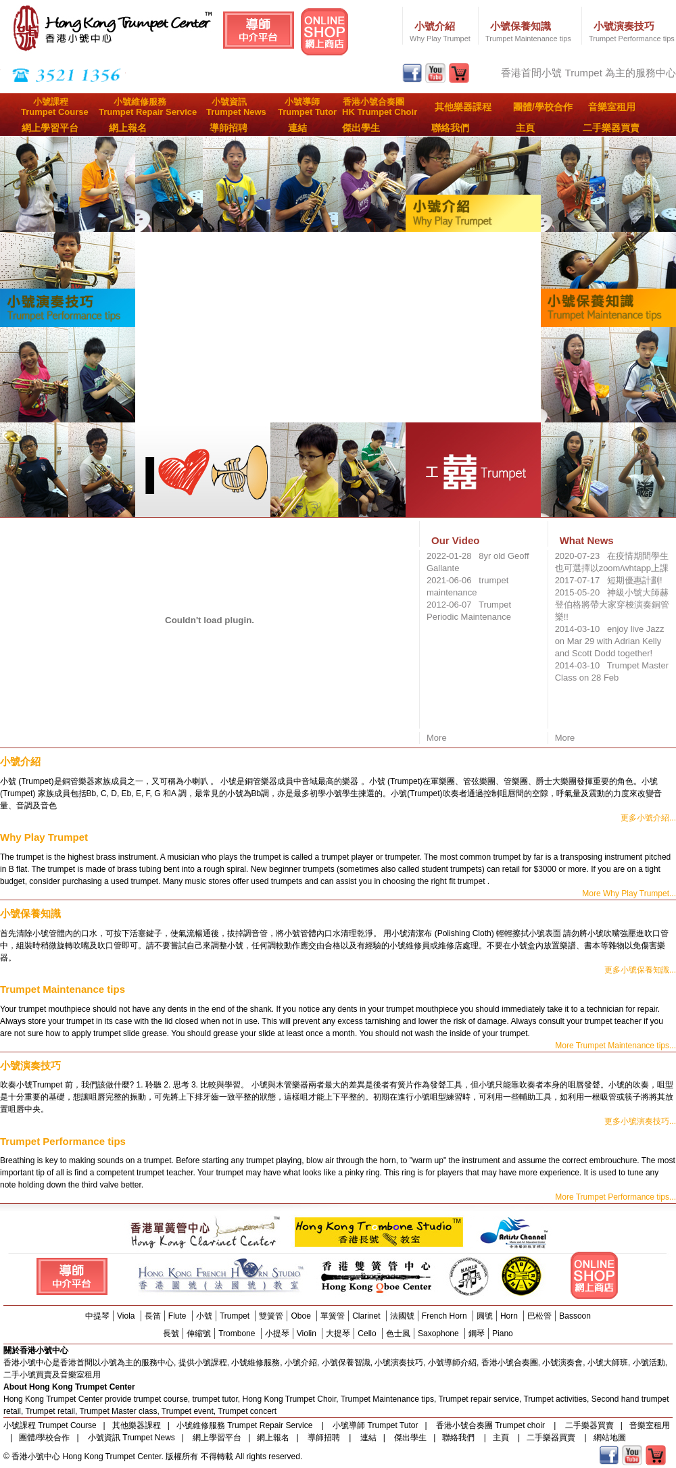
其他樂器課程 (463, 106)
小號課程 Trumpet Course (50, 1425)
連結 (297, 127)
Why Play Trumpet (440, 38)
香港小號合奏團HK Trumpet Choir (379, 107)
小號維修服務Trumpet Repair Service (148, 107)
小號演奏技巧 (624, 26)
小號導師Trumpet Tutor (307, 107)
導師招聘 (228, 127)
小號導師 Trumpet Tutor (375, 1425)
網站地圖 (610, 1437)
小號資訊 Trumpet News (131, 1437)
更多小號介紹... (648, 818)
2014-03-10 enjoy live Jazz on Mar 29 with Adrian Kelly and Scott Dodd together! (610, 641)
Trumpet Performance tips (632, 38)
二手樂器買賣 (611, 127)
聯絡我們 (450, 127)
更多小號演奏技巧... (640, 1121)
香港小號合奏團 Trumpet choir (491, 1425)
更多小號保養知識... (640, 970)
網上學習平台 (50, 127)
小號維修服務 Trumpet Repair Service (245, 1425)
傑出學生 (361, 127)
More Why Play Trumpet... (629, 893)
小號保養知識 (520, 26)
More (437, 738)
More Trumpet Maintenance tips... (615, 1045)
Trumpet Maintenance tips (528, 38)
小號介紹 (434, 26)
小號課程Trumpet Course (55, 107)
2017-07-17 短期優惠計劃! (608, 580)
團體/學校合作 (543, 106)
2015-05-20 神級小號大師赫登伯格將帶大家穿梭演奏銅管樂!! (612, 604)
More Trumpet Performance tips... (615, 1197)
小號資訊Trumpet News (236, 107)
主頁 (525, 127)
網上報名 (128, 127)
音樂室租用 (611, 106)
